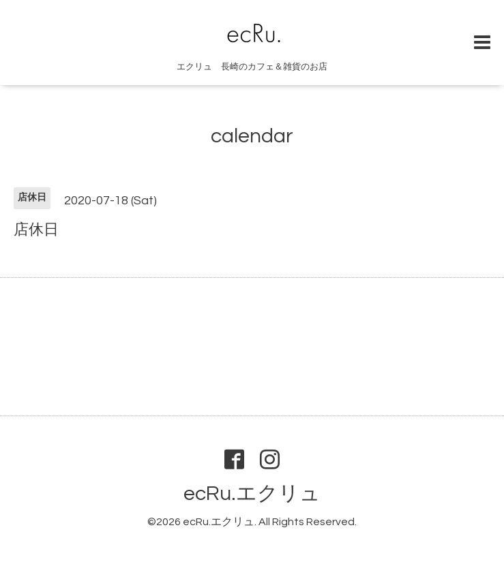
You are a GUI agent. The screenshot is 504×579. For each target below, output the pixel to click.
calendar (252, 135)
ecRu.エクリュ (252, 493)
